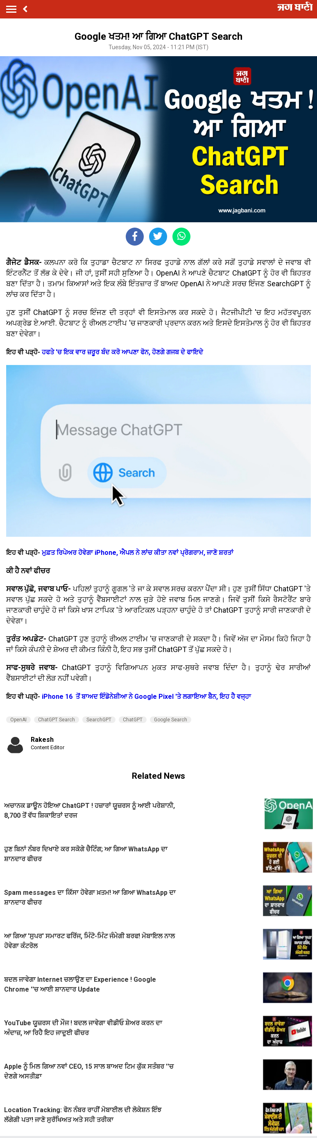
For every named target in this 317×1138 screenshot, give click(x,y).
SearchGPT (98, 720)
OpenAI (18, 720)
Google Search (170, 720)
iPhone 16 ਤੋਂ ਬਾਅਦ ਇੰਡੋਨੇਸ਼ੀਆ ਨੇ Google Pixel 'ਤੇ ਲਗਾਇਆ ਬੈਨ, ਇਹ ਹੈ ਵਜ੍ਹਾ (146, 696)
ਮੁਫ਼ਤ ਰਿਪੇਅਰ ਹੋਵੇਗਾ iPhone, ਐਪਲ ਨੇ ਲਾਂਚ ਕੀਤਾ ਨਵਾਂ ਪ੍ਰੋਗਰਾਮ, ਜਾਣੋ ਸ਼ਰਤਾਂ (137, 552)
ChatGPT (133, 720)
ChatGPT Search (56, 720)
